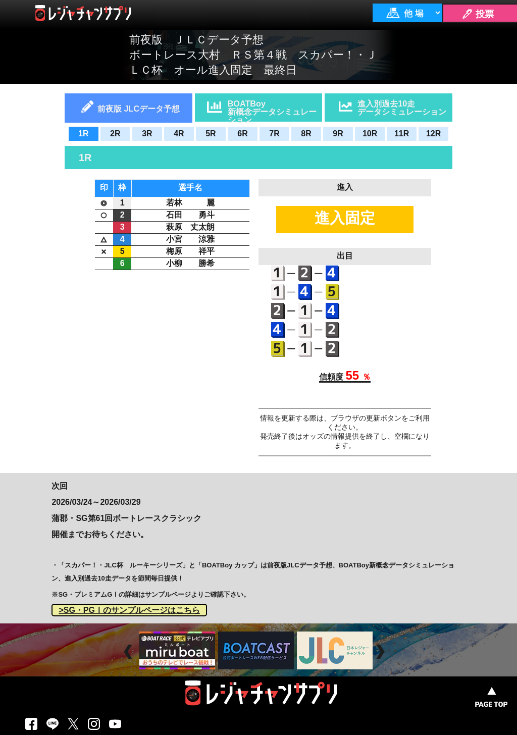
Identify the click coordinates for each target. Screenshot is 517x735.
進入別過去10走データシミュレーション (401, 107)
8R (306, 133)
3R (147, 133)
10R (370, 133)
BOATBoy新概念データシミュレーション (272, 110)
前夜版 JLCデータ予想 (138, 108)
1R (83, 133)
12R (433, 133)
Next (381, 651)
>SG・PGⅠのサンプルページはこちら (129, 610)
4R (179, 133)
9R (338, 133)
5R (210, 133)
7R (274, 133)
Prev (129, 651)
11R (401, 133)
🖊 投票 (477, 14)
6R (242, 133)
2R (115, 133)
